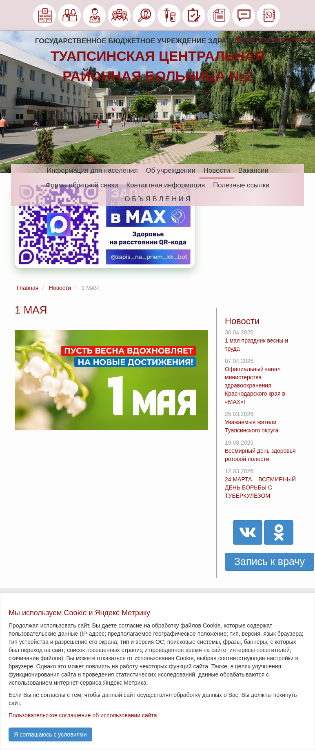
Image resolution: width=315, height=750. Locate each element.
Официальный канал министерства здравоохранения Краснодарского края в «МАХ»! (255, 385)
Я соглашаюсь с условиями (50, 734)
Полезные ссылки (241, 185)
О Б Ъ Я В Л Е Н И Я (157, 199)
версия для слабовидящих (275, 39)
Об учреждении (170, 170)
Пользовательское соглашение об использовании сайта (83, 715)
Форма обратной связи (82, 185)
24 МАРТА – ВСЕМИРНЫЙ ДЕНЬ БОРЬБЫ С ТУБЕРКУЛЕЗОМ (260, 487)
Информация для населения (92, 170)
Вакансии (253, 170)
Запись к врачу (269, 561)
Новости (217, 170)
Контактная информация (165, 185)
